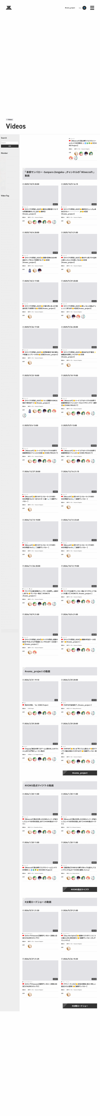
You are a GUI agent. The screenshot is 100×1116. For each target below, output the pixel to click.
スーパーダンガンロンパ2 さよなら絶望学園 (9, 427)
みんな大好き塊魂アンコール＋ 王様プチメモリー (10, 389)
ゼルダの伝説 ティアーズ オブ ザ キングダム (9, 441)
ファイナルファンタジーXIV (7, 488)
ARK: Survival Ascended (7, 216)
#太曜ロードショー (80, 1005)
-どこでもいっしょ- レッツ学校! (8, 201)
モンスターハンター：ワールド (8, 539)
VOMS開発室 (12, 368)
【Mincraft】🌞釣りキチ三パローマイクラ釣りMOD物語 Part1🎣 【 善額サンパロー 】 (38, 546)
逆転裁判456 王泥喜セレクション (9, 600)
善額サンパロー (11, 177)
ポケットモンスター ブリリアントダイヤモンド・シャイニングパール (9, 515)
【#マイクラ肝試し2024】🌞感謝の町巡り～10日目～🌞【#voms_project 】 (78, 640)
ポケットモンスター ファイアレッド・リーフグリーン (9, 511)
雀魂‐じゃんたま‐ (6, 609)
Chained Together (6, 227)
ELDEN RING (11, 249)
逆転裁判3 (11, 595)
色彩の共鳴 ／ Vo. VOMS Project (36, 705)
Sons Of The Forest (6, 355)
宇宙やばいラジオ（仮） (7, 564)
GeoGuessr (12, 266)
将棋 (15, 569)
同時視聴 (4, 561)
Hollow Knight (12, 280)
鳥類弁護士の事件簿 (6, 617)
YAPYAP (4, 373)
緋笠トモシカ (10, 159)
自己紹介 (4, 583)
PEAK (12, 317)
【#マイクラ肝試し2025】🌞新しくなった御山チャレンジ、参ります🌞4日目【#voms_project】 (78, 307)
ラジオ (14, 547)
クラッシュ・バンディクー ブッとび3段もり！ (10, 411)
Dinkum (10, 242)
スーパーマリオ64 (6, 433)
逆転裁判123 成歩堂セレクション (9, 592)
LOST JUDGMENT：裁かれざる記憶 (9, 303)
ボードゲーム (5, 500)
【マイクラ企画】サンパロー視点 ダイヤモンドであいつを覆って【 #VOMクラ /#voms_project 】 (79, 592)
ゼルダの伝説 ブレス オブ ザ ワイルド (9, 444)
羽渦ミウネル (10, 165)
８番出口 (4, 627)
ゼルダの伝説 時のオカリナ (8, 446)
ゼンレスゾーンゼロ (6, 451)
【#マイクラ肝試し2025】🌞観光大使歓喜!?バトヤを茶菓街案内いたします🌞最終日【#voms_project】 (40, 211)
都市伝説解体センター (7, 607)
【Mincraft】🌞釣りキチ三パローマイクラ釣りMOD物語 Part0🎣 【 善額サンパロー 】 (77, 546)
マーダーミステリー (6, 529)
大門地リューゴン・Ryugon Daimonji (35, 754)
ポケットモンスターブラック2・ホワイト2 (9, 519)
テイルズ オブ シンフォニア (7, 458)
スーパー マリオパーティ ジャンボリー (10, 424)
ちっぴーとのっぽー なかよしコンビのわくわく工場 (9, 379)
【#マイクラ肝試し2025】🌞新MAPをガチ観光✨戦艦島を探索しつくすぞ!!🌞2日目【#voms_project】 (78, 354)
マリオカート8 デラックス (7, 524)
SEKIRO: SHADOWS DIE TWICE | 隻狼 (10, 340)
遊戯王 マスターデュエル (7, 602)
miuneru (76, 158)
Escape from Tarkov (6, 257)
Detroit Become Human (7, 239)
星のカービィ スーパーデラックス (9, 574)
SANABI (4, 337)
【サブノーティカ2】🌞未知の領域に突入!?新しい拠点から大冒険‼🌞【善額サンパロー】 (78, 985)
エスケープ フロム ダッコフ (7, 395)
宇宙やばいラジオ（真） (7, 569)
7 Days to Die (5, 204)
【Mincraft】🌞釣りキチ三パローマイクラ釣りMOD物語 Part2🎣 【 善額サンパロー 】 (77, 497)
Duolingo (4, 249)
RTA (7, 335)
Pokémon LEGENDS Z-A (7, 325)
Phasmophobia (5, 320)
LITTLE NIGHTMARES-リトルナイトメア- (9, 299)
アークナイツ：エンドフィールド (8, 392)
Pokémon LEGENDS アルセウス (9, 327)
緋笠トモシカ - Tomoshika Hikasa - (35, 827)
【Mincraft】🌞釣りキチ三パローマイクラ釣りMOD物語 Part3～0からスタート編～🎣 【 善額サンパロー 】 (39, 498)
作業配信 (15, 556)
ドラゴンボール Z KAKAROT (8, 473)
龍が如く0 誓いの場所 (6, 622)
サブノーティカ (14, 417)
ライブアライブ (5, 544)
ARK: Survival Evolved (7, 218)
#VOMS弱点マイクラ (80, 889)
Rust (11, 335)
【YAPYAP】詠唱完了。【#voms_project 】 (78, 705)
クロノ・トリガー (5, 414)
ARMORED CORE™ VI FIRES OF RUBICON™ (9, 221)
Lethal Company (6, 292)
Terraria (14, 355)
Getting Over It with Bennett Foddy (8, 269)
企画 (10, 556)
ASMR (3, 225)
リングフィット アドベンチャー (8, 549)
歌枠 (7, 578)
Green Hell (4, 280)
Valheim (15, 366)
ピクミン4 (4, 485)
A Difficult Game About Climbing (9, 211)
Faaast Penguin (5, 259)
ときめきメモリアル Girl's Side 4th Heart (9, 383)
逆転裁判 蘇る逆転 (6, 590)
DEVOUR (4, 242)
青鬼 (3, 612)
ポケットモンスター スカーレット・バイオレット (9, 507)
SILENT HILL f (14, 346)
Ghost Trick (4, 273)
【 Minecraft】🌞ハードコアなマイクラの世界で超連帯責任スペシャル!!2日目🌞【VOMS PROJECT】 (40, 451)
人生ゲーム (4, 556)
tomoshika (71, 158)
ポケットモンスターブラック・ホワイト (10, 522)
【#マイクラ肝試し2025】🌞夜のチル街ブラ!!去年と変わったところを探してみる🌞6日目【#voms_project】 (78, 259)
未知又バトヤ (10, 189)
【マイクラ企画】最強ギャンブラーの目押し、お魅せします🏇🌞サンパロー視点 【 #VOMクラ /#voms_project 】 (40, 593)
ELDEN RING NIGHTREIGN (8, 252)
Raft (3, 335)
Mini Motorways (12, 308)
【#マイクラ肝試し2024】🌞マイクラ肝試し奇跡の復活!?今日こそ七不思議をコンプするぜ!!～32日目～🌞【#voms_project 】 (40, 641)
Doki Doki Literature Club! (8, 244)
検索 (9, 146)
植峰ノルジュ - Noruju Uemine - (73, 873)
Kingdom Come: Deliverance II (8, 290)
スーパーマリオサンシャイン (8, 438)
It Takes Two (5, 283)
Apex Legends (5, 213)
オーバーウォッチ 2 (6, 397)
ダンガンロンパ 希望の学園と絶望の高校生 (9, 454)
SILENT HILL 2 (5, 346)
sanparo (76, 154)
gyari (30, 270)
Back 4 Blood (10, 225)
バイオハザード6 (5, 478)
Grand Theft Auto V (6, 278)
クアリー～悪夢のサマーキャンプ (9, 408)
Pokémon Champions (7, 322)
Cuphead (12, 235)
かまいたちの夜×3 (12, 376)
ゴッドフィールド (5, 417)
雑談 (14, 609)
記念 (9, 583)
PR (8, 330)
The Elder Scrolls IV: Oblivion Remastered (8, 358)
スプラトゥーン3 (5, 421)
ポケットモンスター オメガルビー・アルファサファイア (9, 503)
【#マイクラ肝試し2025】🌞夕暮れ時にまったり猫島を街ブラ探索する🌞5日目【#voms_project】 (40, 307)
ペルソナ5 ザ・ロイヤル (7, 495)
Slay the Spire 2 (5, 348)
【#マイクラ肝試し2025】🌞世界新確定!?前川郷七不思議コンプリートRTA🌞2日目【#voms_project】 (40, 353)
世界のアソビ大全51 (6, 554)
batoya (86, 154)
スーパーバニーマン (6, 430)
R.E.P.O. (13, 332)
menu (92, 8)
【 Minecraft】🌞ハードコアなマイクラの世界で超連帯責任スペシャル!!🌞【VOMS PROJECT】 (78, 451)
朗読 (3, 578)
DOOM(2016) (14, 247)
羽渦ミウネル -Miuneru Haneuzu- (74, 827)
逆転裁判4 (4, 597)
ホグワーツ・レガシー (6, 497)
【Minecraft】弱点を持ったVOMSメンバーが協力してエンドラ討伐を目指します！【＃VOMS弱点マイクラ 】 (40, 821)
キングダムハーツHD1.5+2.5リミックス (9, 404)
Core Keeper (5, 235)
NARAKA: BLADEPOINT (7, 310)
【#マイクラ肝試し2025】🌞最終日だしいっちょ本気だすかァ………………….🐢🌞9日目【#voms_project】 (78, 211)
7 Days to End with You (7, 206)
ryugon (81, 154)
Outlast (15, 313)
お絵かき (4, 376)
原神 (14, 559)
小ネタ (3, 571)
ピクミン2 (4, 483)
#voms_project (70, 8)
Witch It (13, 371)
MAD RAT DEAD (5, 305)
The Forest (4, 361)
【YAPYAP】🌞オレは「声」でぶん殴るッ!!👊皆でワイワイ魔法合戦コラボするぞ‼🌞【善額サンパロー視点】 (79, 750)
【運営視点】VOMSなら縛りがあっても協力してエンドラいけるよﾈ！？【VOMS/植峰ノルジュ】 (78, 868)
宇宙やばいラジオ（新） (7, 566)
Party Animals (5, 317)
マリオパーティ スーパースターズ (9, 527)
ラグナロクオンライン (6, 547)
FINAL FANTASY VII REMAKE (8, 264)
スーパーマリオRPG (6, 435)
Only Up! (10, 313)
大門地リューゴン (11, 171)
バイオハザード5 (5, 475)
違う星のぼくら (5, 604)
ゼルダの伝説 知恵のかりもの (8, 449)
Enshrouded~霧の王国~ (7, 254)
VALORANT (4, 368)
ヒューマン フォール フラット (8, 480)
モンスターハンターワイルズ (8, 537)
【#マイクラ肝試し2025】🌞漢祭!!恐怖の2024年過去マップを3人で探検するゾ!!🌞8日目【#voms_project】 (39, 259)
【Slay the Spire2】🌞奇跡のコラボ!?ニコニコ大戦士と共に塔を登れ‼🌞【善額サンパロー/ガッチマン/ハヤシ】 (78, 937)
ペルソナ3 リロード (6, 493)
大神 (9, 561)
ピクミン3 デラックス (12, 483)
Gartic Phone (5, 266)
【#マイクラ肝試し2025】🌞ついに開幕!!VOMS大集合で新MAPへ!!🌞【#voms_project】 (40, 401)
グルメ (12, 414)
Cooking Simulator (6, 232)
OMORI (3, 313)
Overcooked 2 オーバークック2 (8, 315)
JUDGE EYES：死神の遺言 (7, 285)
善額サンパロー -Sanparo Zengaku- (82, 149)
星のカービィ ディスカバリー (8, 576)
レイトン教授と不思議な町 (7, 551)
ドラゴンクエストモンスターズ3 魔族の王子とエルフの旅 (9, 467)
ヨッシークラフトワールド (7, 542)
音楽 (7, 612)
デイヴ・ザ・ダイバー (6, 460)
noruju (91, 154)
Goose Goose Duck (6, 275)
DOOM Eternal (5, 247)
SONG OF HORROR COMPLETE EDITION (9, 351)
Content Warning (6, 230)
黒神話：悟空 (5, 619)
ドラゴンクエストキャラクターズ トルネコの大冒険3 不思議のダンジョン (9, 463)
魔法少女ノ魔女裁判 (6, 614)
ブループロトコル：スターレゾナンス (9, 490)
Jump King (4, 287)
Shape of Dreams (6, 343)
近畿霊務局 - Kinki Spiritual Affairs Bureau (10, 586)
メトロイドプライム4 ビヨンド (8, 532)
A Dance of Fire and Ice (7, 209)
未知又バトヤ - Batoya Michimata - (74, 708)
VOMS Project (31, 708)
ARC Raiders (13, 213)
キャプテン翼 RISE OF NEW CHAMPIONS (8, 400)
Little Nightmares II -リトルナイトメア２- (9, 295)
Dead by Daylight (6, 237)
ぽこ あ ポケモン (5, 386)
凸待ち (3, 559)
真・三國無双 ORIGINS (7, 581)
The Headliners (12, 361)
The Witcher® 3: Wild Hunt (8, 364)
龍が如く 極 (12, 619)
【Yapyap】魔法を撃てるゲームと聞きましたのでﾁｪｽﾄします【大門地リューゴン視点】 (40, 749)
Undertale (9, 366)
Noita (15, 310)
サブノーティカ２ (5, 419)
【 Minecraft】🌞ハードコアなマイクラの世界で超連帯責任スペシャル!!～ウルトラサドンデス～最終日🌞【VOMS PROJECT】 (79, 402)
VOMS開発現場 (5, 371)
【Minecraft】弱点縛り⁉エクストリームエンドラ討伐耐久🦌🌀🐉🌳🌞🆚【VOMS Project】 (83, 143)
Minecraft (4, 308)
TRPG (3, 366)
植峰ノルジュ (10, 183)
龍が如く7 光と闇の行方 (7, 624)
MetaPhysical (14, 305)
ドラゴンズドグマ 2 (6, 471)
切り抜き (9, 559)
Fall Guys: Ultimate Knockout (8, 261)
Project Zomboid (6, 332)
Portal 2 (4, 330)
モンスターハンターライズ (7, 534)
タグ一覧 (10, 630)
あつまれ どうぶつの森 (12, 373)
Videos (10, 120)
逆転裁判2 (4, 595)
